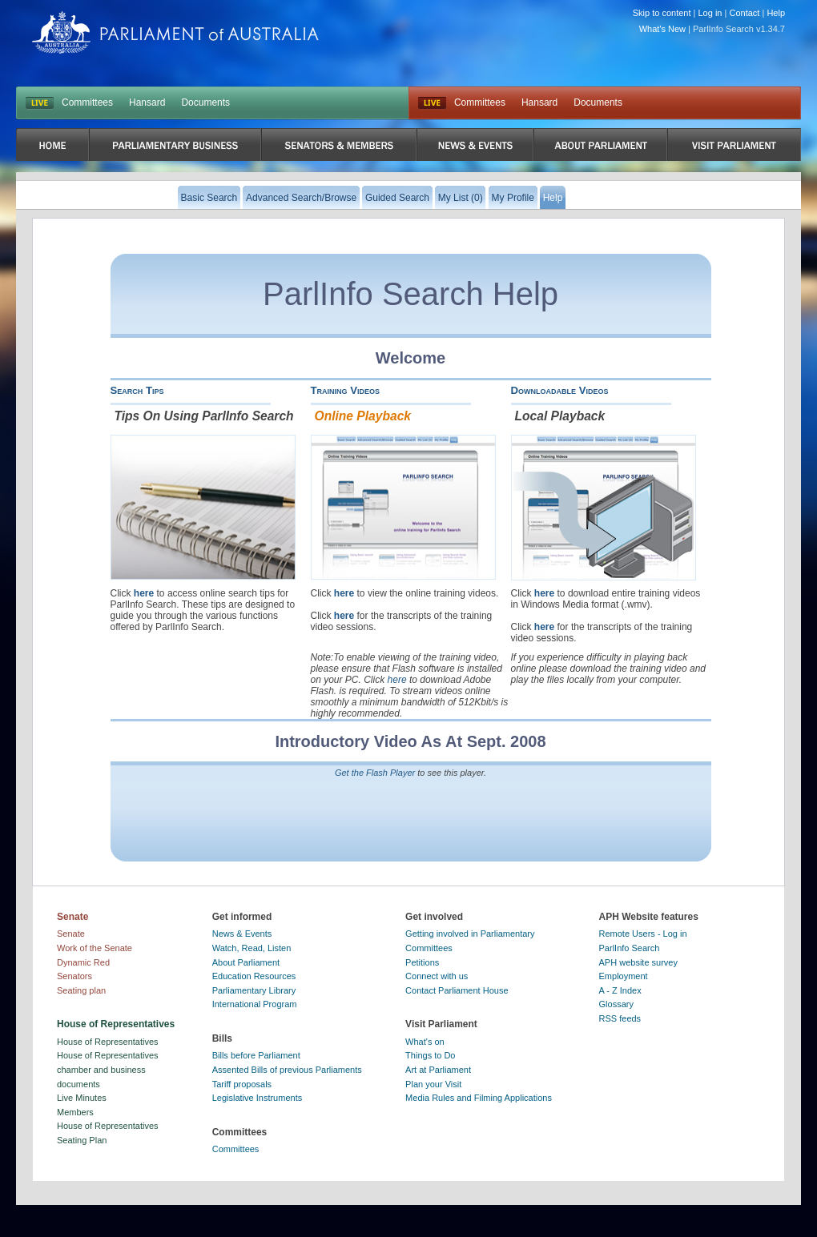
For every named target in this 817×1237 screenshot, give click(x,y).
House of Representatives (108, 1041)
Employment (623, 976)
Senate (71, 933)
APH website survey (638, 962)
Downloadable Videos (560, 390)
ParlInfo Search (629, 948)
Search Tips (137, 390)
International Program (254, 1004)
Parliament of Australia (175, 32)
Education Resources (254, 976)
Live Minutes (82, 1097)
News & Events (242, 933)
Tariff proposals (242, 1084)
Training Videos (345, 390)
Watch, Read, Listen (252, 948)
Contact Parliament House (456, 990)
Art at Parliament (438, 1069)
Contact (744, 13)
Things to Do (430, 1055)
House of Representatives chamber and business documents (108, 1069)
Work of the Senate (94, 948)
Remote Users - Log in (643, 933)
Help (776, 13)
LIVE (40, 103)
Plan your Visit (433, 1084)
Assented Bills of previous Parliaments (287, 1069)
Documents (205, 102)
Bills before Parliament (256, 1055)
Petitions (422, 962)
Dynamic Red (83, 962)
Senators (74, 976)
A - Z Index (620, 990)
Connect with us (436, 976)
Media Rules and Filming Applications (478, 1097)
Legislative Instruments (257, 1097)
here (144, 593)
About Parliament (246, 962)
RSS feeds (620, 1018)
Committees (87, 102)
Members (75, 1112)
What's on (425, 1041)
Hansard (147, 102)
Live (432, 103)
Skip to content (662, 13)
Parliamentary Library (254, 990)
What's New (662, 29)
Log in (710, 13)
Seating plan (81, 990)
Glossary (616, 1004)
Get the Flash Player (375, 772)
